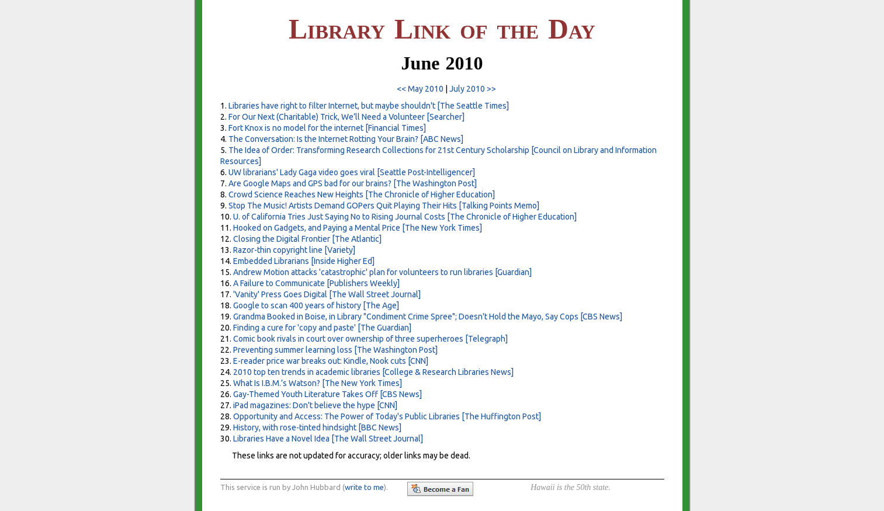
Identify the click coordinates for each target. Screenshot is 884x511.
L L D (442, 28)
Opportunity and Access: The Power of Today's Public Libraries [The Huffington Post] (387, 416)
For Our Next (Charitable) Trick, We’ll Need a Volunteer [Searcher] (346, 116)
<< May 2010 (420, 88)
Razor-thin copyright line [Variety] (294, 250)
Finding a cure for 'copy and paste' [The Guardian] (322, 327)
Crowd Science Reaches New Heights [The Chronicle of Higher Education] (361, 194)
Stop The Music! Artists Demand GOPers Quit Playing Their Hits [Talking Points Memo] (383, 205)
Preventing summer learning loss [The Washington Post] (335, 349)
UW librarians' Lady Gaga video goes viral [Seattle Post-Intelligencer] (351, 172)
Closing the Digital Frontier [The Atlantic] (307, 239)
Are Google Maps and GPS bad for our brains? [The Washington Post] (352, 183)
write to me (364, 487)
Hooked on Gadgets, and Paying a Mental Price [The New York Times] (357, 227)
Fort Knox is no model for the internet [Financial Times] (327, 128)
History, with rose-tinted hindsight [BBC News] (317, 427)
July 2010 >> (472, 88)
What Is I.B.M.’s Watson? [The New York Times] (317, 383)
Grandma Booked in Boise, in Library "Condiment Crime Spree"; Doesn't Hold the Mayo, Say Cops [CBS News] (427, 316)
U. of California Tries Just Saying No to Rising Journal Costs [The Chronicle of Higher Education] (405, 216)
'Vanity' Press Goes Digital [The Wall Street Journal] (327, 294)
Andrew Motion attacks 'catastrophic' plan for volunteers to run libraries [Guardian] (382, 272)
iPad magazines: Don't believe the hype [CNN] (315, 405)
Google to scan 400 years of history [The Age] (316, 305)
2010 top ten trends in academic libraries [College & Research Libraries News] (373, 372)
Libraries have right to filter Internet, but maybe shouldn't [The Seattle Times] (368, 105)
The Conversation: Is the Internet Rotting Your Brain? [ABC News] (345, 139)
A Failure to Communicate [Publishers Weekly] (316, 283)
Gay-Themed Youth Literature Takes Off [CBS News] (327, 394)
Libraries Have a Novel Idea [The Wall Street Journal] (328, 438)
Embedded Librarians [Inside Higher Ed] (304, 261)
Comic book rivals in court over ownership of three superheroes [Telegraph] (370, 338)
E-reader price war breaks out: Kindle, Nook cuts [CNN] (330, 361)
